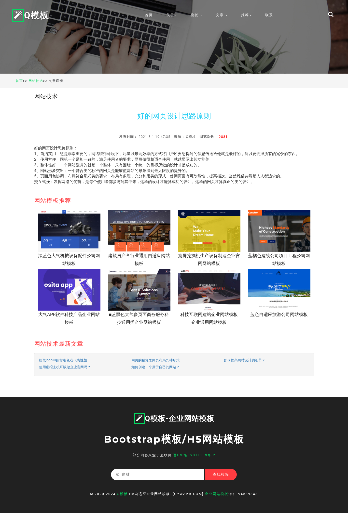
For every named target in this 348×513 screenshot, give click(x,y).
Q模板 (30, 15)
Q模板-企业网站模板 (174, 418)
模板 (196, 15)
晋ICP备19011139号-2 (194, 455)
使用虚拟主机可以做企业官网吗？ (65, 367)
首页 (149, 15)
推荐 (246, 15)
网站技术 (35, 81)
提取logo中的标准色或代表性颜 (63, 360)
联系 (269, 15)
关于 (172, 15)
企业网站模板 (216, 494)
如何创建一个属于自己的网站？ (155, 367)
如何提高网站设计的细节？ (244, 360)
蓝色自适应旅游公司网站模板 (279, 314)
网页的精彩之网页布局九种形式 (155, 360)
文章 (221, 15)
